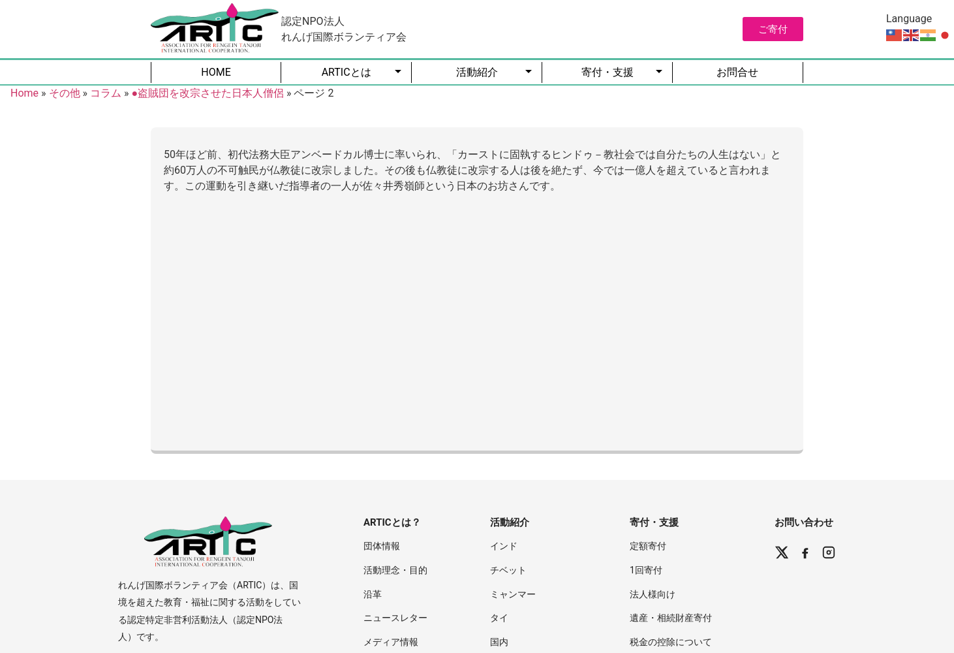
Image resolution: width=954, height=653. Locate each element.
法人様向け (652, 594)
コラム (105, 93)
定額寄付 (648, 546)
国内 (499, 642)
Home (24, 93)
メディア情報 (390, 642)
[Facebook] (805, 552)
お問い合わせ (804, 522)
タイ (499, 618)
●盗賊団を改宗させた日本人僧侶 (207, 93)
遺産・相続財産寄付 (671, 618)
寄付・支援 (607, 72)
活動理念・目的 (395, 570)
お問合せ (737, 72)
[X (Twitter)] (782, 552)
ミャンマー (513, 594)
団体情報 (381, 546)
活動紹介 (477, 72)
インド (503, 546)
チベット (508, 570)
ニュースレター (395, 618)
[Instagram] (829, 552)
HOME (215, 72)
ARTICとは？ (392, 522)
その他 (64, 93)
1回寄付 (646, 570)
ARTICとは (346, 72)
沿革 (372, 594)
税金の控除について (671, 642)
